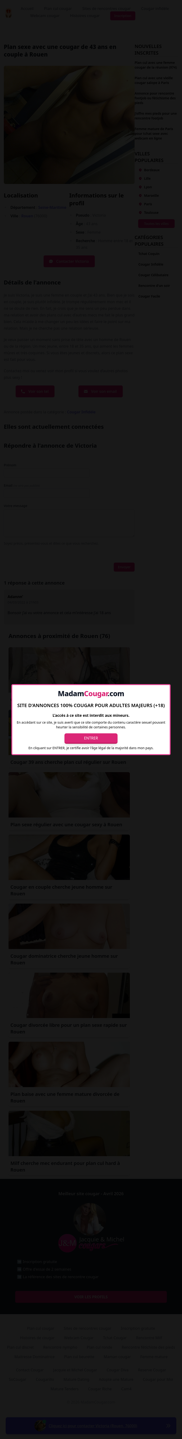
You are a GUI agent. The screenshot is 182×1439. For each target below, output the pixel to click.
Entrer (91, 738)
